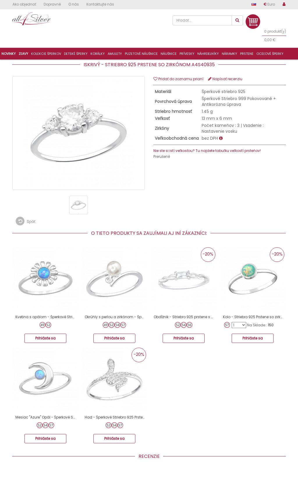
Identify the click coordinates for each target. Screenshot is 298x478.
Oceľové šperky (269, 53)
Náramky (229, 53)
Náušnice (169, 53)
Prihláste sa (45, 338)
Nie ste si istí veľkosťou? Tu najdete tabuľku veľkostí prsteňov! (207, 150)
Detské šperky (76, 53)
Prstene (246, 53)
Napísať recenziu (225, 78)
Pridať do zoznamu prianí (178, 78)
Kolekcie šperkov (46, 53)
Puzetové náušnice (141, 53)
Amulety (115, 53)
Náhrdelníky (208, 53)
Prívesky (187, 53)
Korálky (98, 53)
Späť (25, 221)
